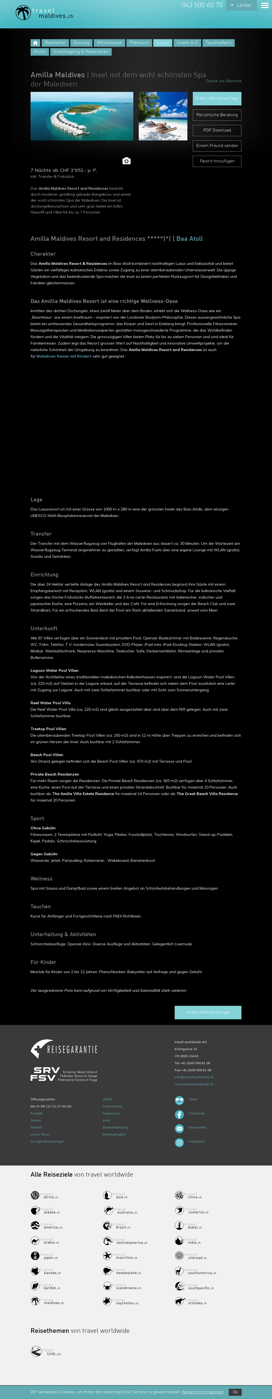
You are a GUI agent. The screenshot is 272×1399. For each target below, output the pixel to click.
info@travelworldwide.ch (194, 1077)
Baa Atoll (189, 239)
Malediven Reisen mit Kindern (64, 356)
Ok (235, 1392)
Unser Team (40, 1134)
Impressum (112, 1113)
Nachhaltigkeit (114, 1134)
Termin (36, 1120)
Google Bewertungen (48, 1141)
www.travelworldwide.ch (194, 1084)
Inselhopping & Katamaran (81, 51)
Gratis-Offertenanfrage (217, 98)
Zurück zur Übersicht (223, 80)
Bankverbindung (115, 1127)
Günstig (81, 43)
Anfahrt (36, 1127)
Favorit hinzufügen (217, 161)
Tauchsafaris (218, 43)
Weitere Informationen (203, 1392)
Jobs (106, 1120)
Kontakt (37, 1113)
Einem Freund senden (217, 146)
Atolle (40, 51)
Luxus (163, 43)
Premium (139, 43)
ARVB (107, 1099)
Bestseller (55, 43)
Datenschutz (113, 1106)
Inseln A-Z (187, 43)
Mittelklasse (109, 43)
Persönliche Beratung (217, 115)
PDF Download (217, 130)
